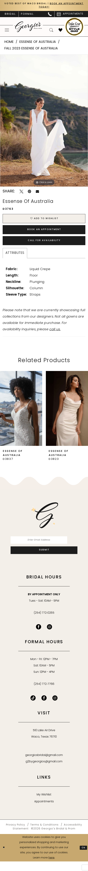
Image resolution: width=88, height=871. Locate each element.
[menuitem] (10, 15)
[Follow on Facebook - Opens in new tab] (44, 707)
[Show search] (51, 31)
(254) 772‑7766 (44, 693)
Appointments (44, 811)
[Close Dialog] (4, 857)
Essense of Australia (37, 43)
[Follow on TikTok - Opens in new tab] (33, 707)
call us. (54, 336)
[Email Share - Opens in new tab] (37, 192)
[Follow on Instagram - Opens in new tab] (54, 707)
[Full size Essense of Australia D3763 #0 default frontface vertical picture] (44, 122)
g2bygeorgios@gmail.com (44, 771)
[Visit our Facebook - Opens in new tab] (38, 636)
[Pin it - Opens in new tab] (29, 193)
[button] (7, 31)
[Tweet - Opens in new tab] (21, 193)
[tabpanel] (44, 122)
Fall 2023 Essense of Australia (31, 50)
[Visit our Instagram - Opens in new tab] (49, 636)
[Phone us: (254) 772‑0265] (49, 15)
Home (9, 43)
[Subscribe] (44, 559)
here (51, 867)
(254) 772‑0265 (44, 622)
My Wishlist (44, 804)
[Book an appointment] (70, 15)
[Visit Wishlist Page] (60, 31)
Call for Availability (44, 246)
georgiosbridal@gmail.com (44, 764)
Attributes (14, 259)
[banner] (28, 28)
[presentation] (21, 415)
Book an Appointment (44, 233)
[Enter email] (44, 547)
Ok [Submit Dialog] (83, 857)
